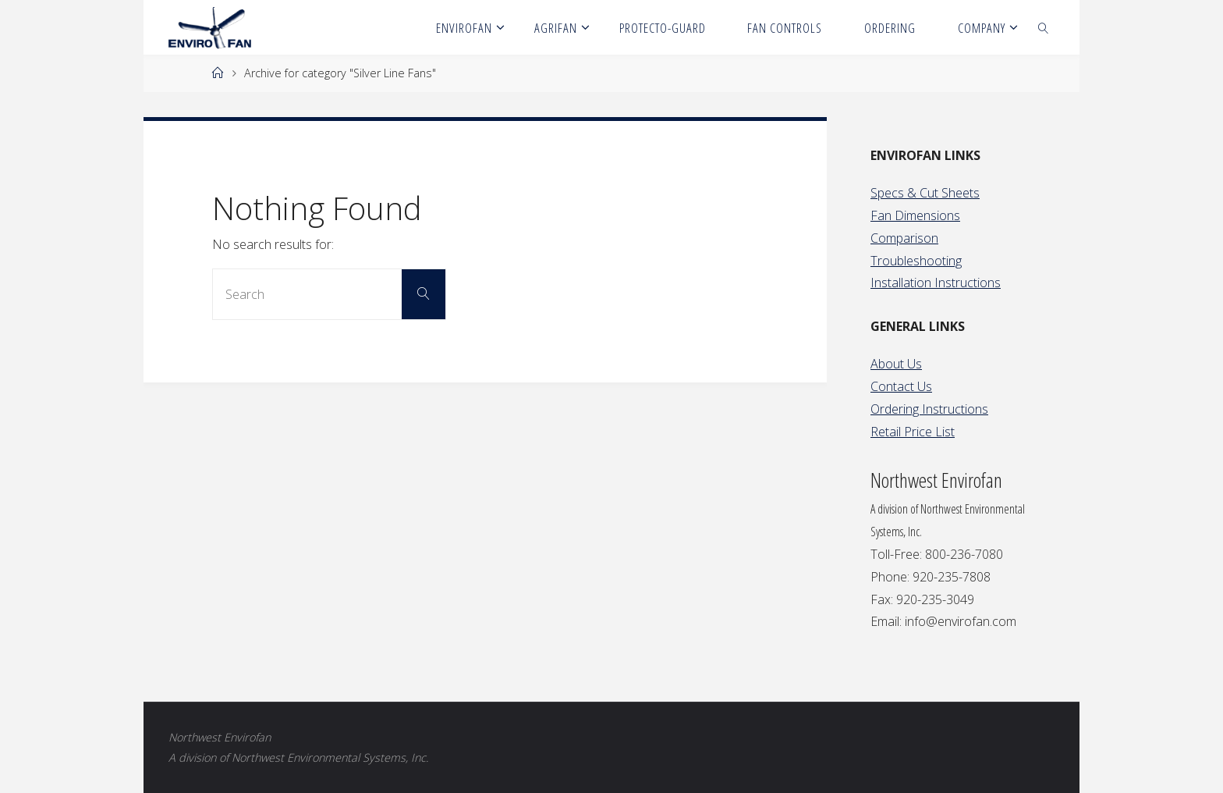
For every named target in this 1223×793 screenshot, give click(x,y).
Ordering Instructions (929, 409)
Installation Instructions (935, 282)
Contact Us (901, 386)
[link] (1043, 27)
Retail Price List (912, 431)
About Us (896, 363)
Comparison (904, 238)
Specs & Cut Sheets (925, 192)
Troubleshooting (916, 260)
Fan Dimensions (915, 215)
